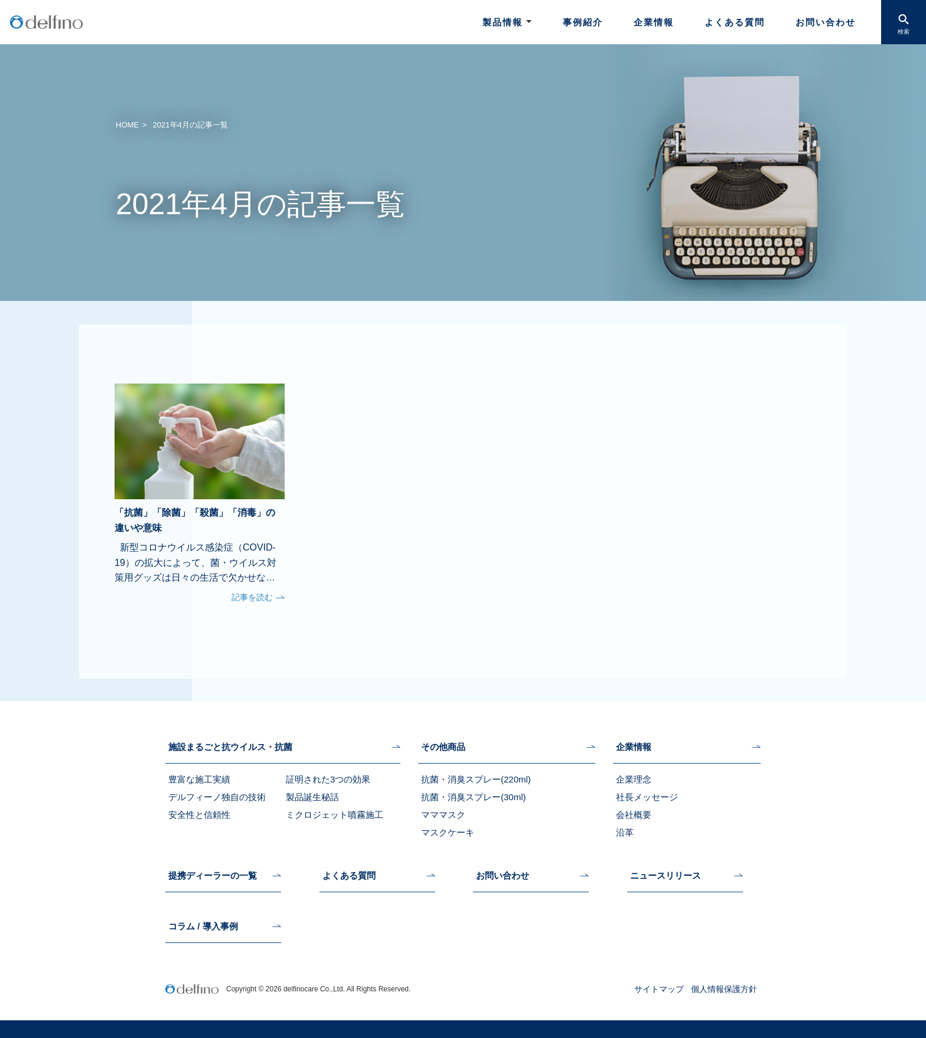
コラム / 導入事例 (203, 926)
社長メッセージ (647, 797)
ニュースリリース (665, 875)
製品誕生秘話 (312, 797)
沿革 (625, 832)
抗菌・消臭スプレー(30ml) (473, 797)
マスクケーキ (447, 832)
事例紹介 (583, 22)
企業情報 (654, 22)
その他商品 (443, 747)
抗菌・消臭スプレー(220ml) (476, 779)
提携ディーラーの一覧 (212, 875)
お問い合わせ (825, 22)
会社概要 (633, 815)
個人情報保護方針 (724, 989)
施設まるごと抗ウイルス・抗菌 (230, 747)
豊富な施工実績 (199, 779)
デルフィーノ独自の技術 (217, 797)
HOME (127, 124)
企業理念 (633, 779)
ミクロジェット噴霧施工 (334, 815)
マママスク (443, 815)
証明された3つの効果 (328, 779)
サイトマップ (659, 989)
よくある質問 (735, 22)
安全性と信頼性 (199, 815)
